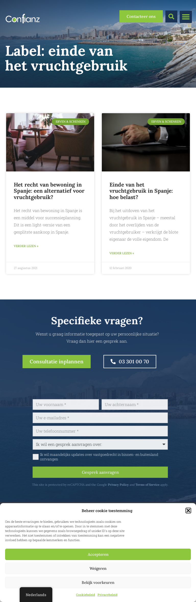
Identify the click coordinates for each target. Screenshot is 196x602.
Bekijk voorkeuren (98, 582)
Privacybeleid (107, 595)
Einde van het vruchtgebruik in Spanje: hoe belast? (141, 191)
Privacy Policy (135, 485)
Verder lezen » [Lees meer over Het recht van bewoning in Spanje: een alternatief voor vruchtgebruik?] (26, 246)
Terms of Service (165, 485)
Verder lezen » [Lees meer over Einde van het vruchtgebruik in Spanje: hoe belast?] (121, 253)
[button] (188, 510)
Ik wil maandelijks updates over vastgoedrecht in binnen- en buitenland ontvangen (116, 456)
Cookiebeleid (85, 595)
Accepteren (98, 554)
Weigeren (98, 568)
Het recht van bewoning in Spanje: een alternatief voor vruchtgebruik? (49, 191)
